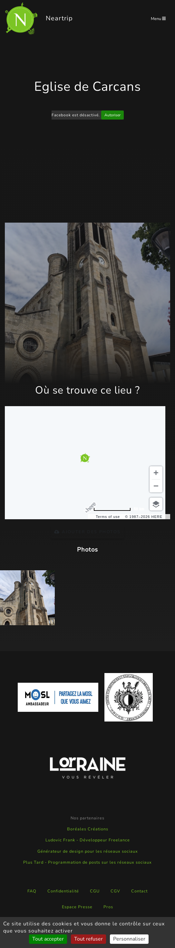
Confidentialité (63, 891)
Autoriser (112, 115)
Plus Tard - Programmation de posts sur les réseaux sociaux (87, 862)
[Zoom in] (156, 472)
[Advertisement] (87, 172)
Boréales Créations (87, 829)
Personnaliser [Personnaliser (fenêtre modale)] (129, 939)
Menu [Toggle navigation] (158, 19)
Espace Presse (77, 907)
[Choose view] (156, 504)
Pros (108, 907)
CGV (115, 891)
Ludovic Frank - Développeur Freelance (87, 840)
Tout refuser (88, 939)
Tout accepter (48, 939)
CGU (95, 891)
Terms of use (108, 517)
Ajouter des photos (87, 532)
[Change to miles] (118, 509)
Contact (139, 891)
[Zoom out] (156, 485)
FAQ (31, 891)
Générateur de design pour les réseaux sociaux (87, 851)
